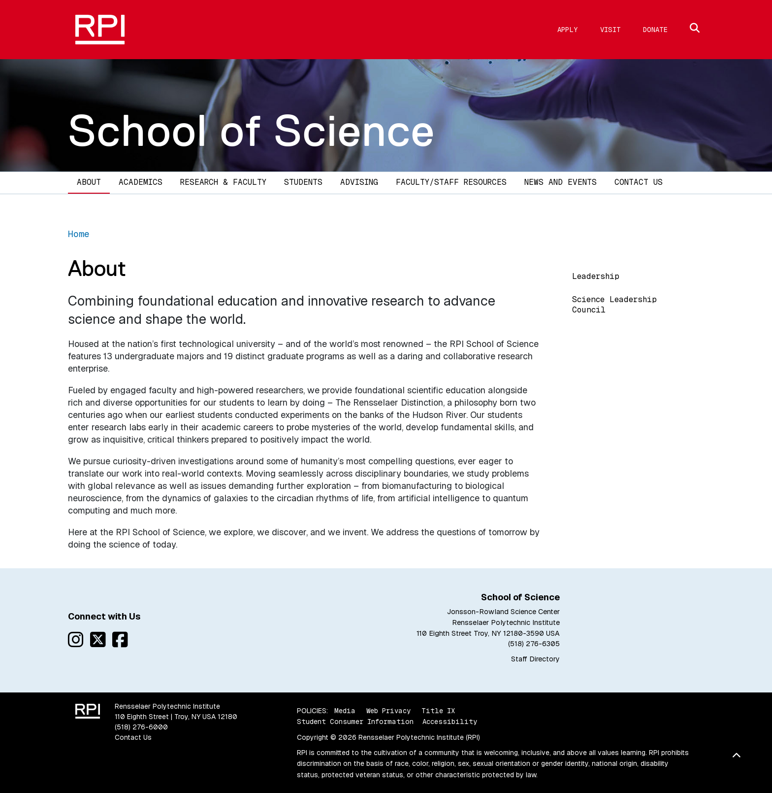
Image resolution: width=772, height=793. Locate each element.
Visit (610, 29)
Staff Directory (535, 659)
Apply (567, 29)
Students (303, 182)
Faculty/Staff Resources (451, 182)
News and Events (560, 182)
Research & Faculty (223, 182)
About (89, 182)
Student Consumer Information (355, 721)
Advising (359, 182)
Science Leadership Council (614, 304)
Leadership (595, 276)
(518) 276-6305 (534, 643)
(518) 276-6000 (141, 727)
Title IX (438, 710)
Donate (655, 29)
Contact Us (638, 182)
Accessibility (449, 721)
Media (344, 710)
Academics (140, 182)
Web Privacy (388, 710)
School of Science (251, 130)
